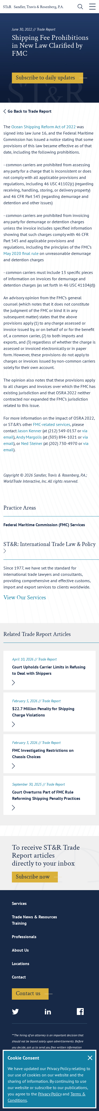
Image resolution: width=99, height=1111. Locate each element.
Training (19, 923)
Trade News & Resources (34, 916)
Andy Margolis (29, 437)
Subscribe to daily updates (45, 78)
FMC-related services (51, 424)
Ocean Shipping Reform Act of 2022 (43, 126)
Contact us (28, 993)
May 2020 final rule (21, 253)
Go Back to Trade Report (27, 111)
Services (19, 903)
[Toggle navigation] (92, 6)
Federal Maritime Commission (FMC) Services (44, 524)
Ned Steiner (31, 443)
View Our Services (24, 597)
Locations (20, 963)
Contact (19, 977)
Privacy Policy (50, 1093)
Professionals (24, 936)
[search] (79, 7)
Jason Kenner (29, 430)
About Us (20, 950)
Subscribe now (33, 877)
